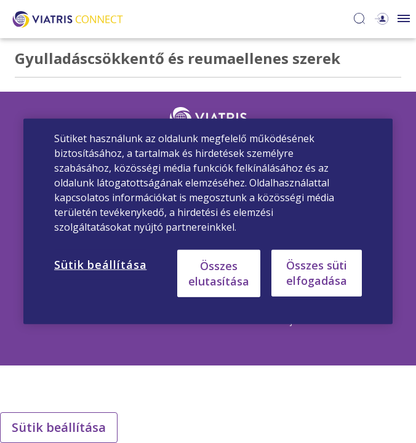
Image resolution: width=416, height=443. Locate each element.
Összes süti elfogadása (316, 273)
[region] (208, 221)
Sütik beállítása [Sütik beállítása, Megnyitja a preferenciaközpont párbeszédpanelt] (100, 264)
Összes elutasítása (218, 273)
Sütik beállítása (59, 427)
